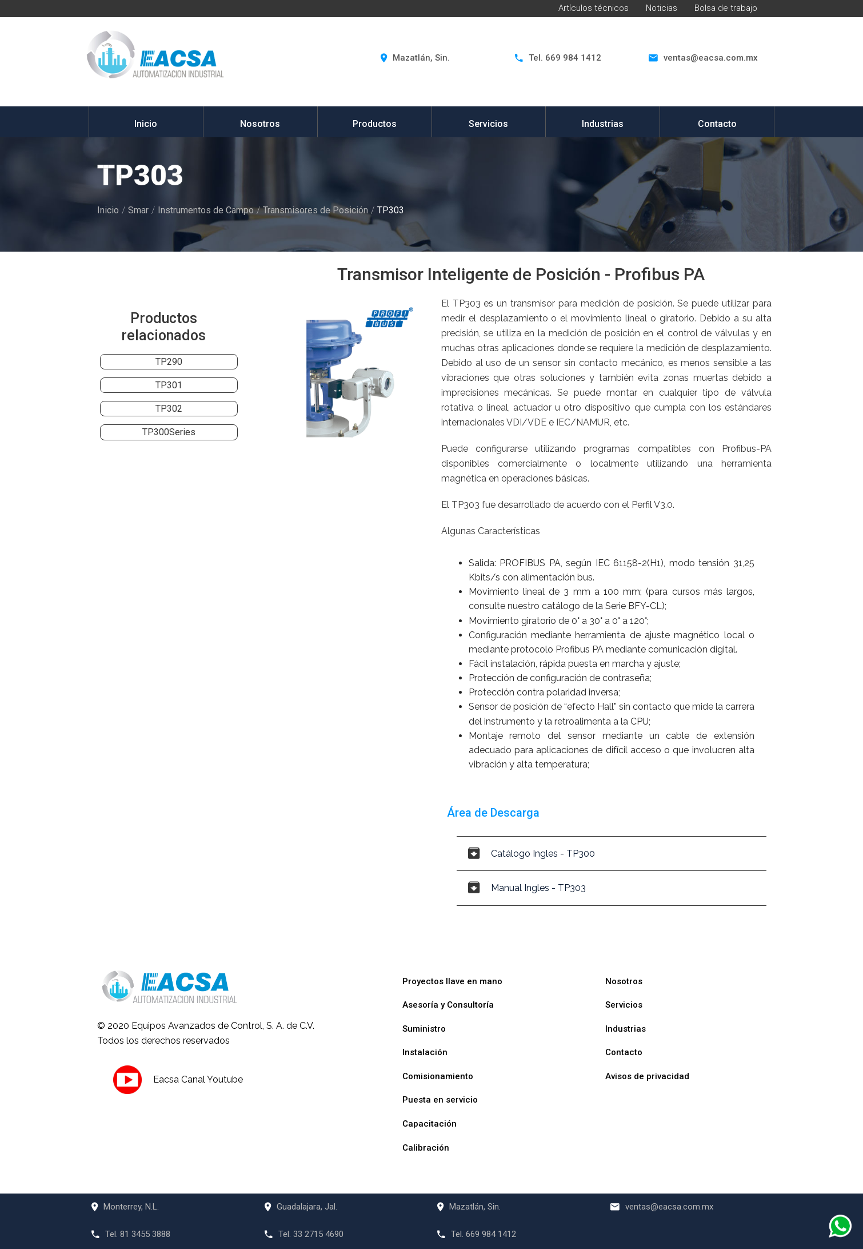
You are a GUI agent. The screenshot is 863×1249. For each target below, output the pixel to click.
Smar (138, 210)
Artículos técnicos (593, 8)
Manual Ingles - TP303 (527, 888)
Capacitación (429, 1124)
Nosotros (260, 123)
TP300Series (168, 432)
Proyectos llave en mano (452, 981)
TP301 (168, 385)
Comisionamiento (437, 1076)
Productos (375, 123)
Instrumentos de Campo (206, 210)
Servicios (488, 123)
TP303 (390, 210)
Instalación (425, 1052)
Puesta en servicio (440, 1100)
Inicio (145, 123)
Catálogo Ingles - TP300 (531, 853)
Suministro (424, 1029)
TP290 (168, 361)
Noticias (661, 8)
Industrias (603, 123)
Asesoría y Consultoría (448, 1005)
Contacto (717, 123)
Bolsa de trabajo (725, 8)
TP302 (168, 408)
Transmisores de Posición (315, 210)
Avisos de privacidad (647, 1076)
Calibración (425, 1148)
